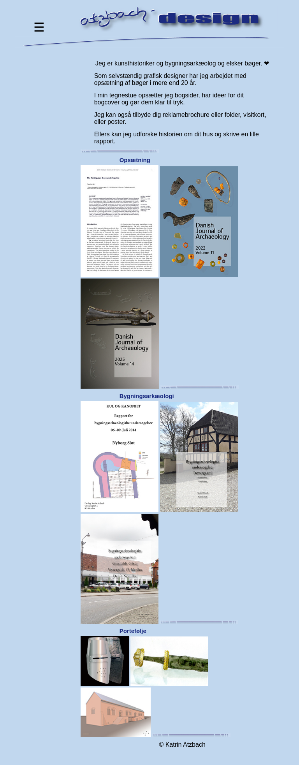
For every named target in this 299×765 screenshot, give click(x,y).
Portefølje (133, 631)
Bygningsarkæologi (147, 396)
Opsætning (135, 160)
